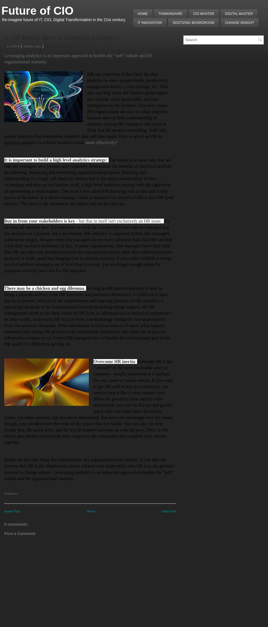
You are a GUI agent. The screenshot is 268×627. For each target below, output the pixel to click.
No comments (57, 46)
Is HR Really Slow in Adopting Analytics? (61, 37)
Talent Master (41, 493)
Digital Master (239, 14)
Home (143, 14)
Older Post (169, 511)
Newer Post (12, 511)
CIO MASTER (203, 14)
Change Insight (239, 23)
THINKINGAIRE (171, 14)
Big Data (25, 493)
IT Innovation (150, 23)
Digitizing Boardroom (193, 23)
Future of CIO (37, 11)
